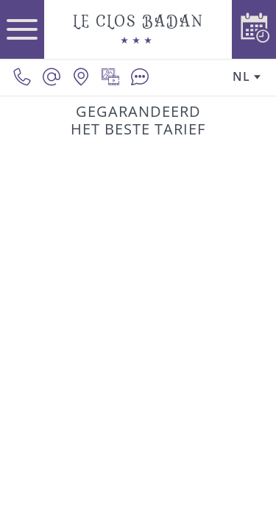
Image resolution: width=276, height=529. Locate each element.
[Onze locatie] (81, 77)
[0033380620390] (22, 77)
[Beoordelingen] (140, 77)
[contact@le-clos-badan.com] (51, 77)
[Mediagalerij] (110, 77)
